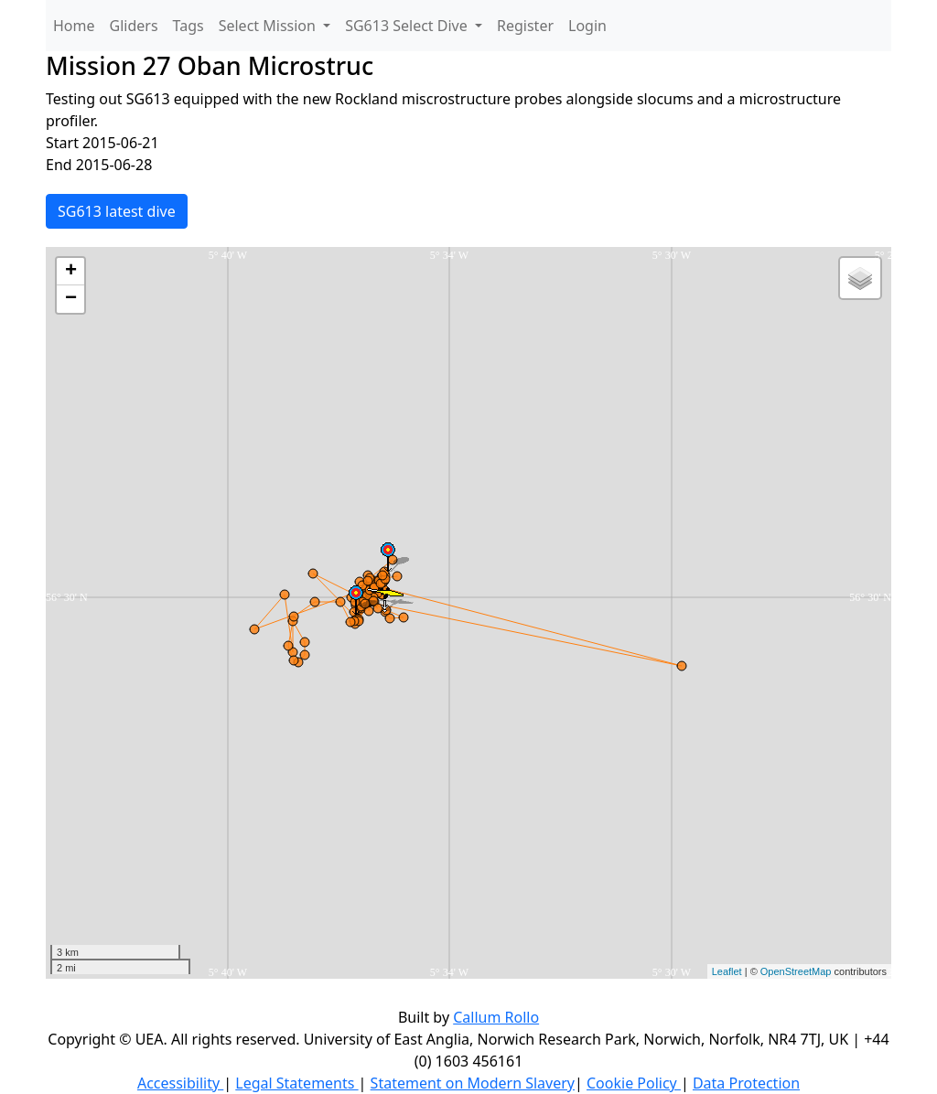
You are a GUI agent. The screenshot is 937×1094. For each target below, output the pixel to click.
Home (74, 26)
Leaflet (727, 971)
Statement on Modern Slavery (473, 1083)
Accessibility (180, 1083)
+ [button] (71, 271)
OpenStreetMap (796, 971)
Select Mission (269, 26)
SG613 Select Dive (408, 26)
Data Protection (746, 1083)
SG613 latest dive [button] (117, 211)
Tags (188, 26)
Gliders (134, 26)
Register (525, 26)
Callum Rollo (496, 1017)
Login (587, 26)
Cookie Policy (634, 1083)
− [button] (71, 299)
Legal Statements (296, 1083)
